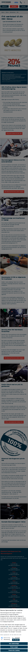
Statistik (17, 638)
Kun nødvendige (14, 643)
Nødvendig (7, 638)
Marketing (7, 639)
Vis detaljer (16, 639)
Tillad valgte (14, 647)
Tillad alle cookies (14, 650)
